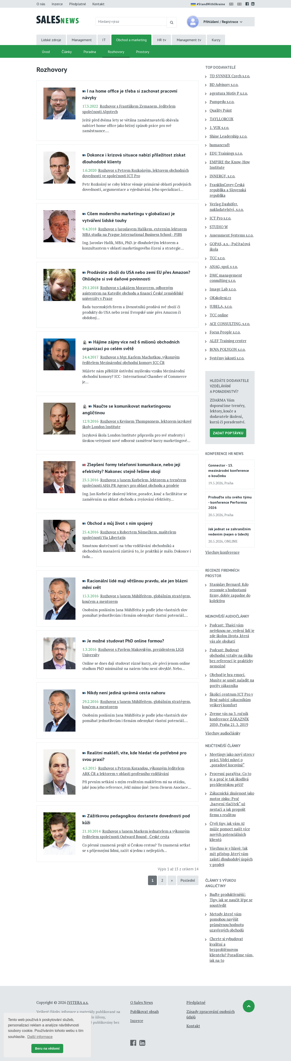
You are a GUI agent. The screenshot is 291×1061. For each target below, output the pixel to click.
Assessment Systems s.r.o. (231, 235)
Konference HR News (224, 453)
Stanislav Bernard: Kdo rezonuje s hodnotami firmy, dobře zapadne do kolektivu (230, 592)
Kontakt (98, 4)
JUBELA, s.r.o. (221, 306)
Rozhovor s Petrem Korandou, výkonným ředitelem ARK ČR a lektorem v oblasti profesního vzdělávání (133, 771)
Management (82, 40)
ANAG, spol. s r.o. (224, 266)
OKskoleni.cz (220, 297)
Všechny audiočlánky (222, 733)
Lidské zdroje (51, 40)
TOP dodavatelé (220, 67)
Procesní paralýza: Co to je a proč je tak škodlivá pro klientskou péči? (230, 779)
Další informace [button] (40, 1037)
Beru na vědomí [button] (47, 1048)
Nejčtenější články (223, 745)
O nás (41, 4)
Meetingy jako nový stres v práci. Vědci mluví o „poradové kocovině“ (232, 760)
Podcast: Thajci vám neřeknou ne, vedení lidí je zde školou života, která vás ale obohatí (232, 633)
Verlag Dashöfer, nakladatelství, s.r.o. (227, 207)
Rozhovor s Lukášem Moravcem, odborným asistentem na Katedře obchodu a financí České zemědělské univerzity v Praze (132, 293)
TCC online (219, 315)
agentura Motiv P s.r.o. (229, 93)
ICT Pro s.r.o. (220, 218)
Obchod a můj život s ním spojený (120, 523)
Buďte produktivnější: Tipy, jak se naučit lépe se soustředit (231, 900)
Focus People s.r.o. (225, 332)
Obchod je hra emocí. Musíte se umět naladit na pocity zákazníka (232, 680)
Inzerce (57, 4)
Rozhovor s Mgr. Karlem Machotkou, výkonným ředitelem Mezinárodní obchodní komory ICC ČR (131, 360)
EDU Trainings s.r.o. (226, 153)
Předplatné (77, 4)
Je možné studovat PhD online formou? (125, 641)
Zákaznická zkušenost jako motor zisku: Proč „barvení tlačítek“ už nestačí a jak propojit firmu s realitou (232, 804)
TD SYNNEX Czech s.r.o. (230, 75)
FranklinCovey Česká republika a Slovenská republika (228, 190)
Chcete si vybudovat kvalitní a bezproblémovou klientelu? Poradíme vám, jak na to (231, 949)
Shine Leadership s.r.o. (228, 136)
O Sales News (141, 1002)
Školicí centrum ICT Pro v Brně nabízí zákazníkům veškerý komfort (231, 700)
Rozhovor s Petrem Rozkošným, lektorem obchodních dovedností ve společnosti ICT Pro (135, 173)
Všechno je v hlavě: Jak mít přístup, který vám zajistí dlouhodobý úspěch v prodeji (231, 856)
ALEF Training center (228, 340)
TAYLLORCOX (221, 118)
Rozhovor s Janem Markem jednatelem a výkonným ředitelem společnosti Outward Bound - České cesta (136, 834)
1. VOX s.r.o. (219, 127)
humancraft (220, 144)
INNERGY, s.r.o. (222, 176)
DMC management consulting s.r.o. (226, 278)
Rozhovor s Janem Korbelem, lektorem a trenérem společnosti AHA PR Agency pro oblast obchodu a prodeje (134, 482)
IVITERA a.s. (77, 1002)
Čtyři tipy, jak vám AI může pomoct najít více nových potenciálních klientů (230, 831)
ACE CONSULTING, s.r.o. (230, 323)
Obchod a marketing (131, 40)
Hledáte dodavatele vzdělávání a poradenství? (229, 386)
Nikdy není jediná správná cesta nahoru (126, 692)
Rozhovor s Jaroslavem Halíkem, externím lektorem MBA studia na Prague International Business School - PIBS (134, 232)
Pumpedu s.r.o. (222, 101)
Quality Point (221, 110)
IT (104, 40)
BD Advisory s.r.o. (224, 84)
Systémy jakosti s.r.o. (227, 358)
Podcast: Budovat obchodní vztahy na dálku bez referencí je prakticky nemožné (231, 658)
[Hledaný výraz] (131, 21)
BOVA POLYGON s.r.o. (228, 349)
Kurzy (216, 40)
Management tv (189, 40)
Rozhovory (116, 51)
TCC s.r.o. (217, 257)
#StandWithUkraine (208, 4)
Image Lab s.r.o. (223, 289)
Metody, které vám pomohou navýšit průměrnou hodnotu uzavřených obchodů (227, 922)
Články (67, 51)
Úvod (46, 51)
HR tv (161, 40)
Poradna (89, 51)
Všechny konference (222, 552)
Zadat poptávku (228, 433)
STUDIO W (219, 226)
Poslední (188, 880)
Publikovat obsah (144, 1011)
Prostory (142, 51)
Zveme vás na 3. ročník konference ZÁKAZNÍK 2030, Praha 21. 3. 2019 (229, 719)
